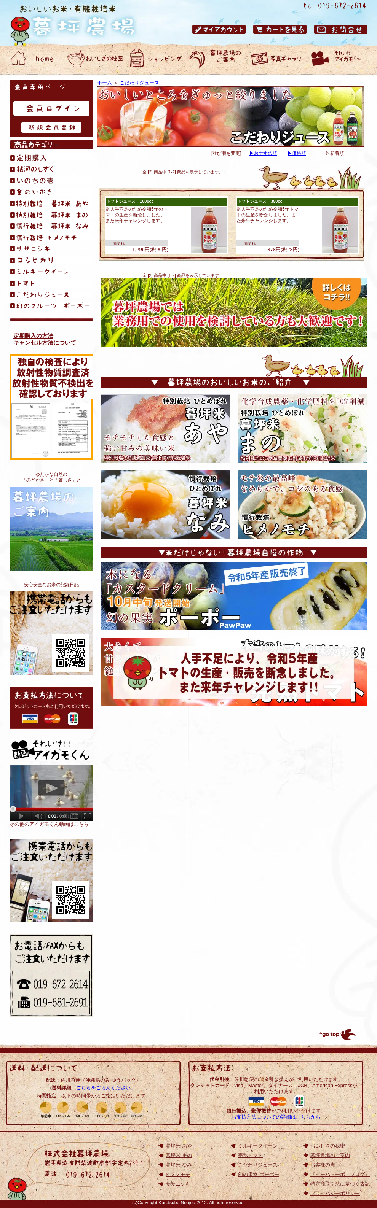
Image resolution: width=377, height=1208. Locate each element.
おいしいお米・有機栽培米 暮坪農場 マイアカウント (218, 29)
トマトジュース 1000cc (130, 201)
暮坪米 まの (179, 1155)
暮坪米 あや (179, 1146)
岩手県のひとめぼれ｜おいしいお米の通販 (80, 23)
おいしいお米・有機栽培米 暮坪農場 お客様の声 (278, 59)
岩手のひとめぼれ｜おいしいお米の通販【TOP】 (51, 880)
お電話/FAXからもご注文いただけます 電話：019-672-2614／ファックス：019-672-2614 (51, 975)
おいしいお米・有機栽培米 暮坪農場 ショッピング (156, 59)
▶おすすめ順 (263, 153)
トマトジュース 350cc (260, 201)
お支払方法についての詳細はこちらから (276, 1117)
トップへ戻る (337, 1034)
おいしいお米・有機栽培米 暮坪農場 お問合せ (340, 29)
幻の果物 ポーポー (258, 1174)
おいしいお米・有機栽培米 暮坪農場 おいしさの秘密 (95, 59)
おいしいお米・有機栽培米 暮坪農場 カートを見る (279, 29)
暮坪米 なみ (179, 1165)
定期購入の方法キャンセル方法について (44, 339)
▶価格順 (297, 153)
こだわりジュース (139, 83)
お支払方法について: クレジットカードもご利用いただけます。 (51, 708)
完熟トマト (250, 1155)
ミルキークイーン (258, 1146)
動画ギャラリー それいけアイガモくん (338, 59)
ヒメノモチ (178, 1174)
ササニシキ (178, 1184)
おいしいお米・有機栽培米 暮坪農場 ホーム (34, 59)
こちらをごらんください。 (106, 1087)
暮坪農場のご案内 (51, 529)
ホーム (104, 83)
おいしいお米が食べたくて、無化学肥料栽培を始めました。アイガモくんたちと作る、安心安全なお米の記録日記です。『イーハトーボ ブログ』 (51, 633)
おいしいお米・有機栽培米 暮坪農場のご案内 (217, 59)
